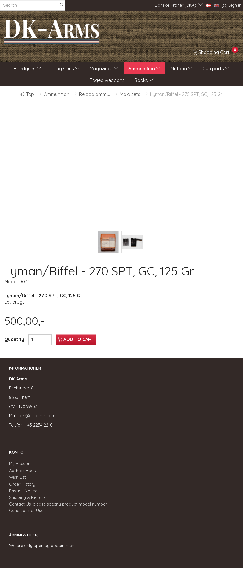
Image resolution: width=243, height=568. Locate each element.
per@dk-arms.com (37, 415)
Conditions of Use (26, 510)
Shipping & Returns (27, 497)
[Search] (62, 5)
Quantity (14, 339)
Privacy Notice (23, 491)
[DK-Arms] (51, 30)
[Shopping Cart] (215, 52)
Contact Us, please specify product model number (58, 504)
